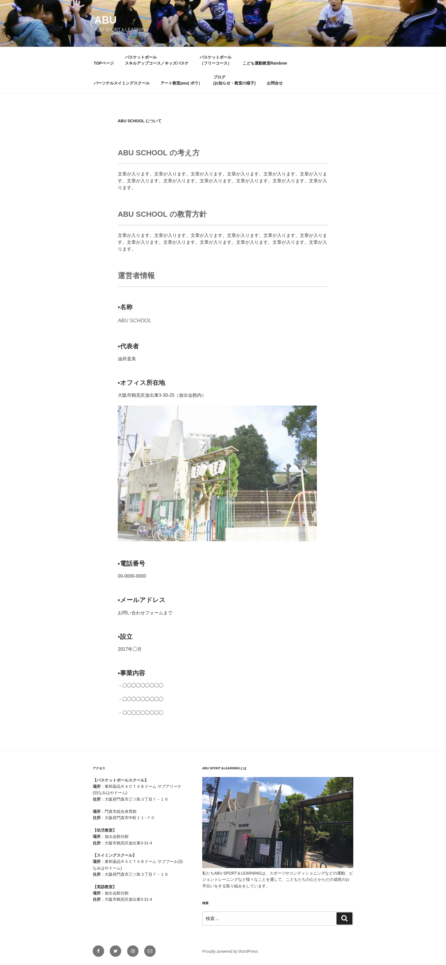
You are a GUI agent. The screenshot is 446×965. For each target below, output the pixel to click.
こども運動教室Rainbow (265, 63)
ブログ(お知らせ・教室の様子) (234, 80)
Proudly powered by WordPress (230, 951)
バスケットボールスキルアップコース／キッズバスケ (157, 60)
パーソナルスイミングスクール (122, 83)
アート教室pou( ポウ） (181, 83)
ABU (105, 20)
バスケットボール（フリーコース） (216, 60)
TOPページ (104, 63)
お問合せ (275, 83)
